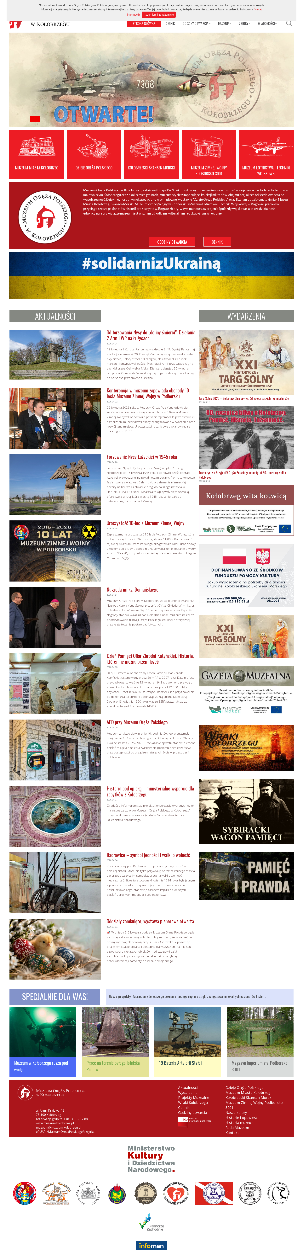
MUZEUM (224, 23)
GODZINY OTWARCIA (196, 23)
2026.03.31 (112, 927)
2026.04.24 (112, 344)
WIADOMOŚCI (267, 23)
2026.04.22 (112, 402)
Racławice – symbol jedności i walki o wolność (148, 854)
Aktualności (188, 1087)
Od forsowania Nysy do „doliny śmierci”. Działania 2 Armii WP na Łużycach (151, 335)
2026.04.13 (112, 667)
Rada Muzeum (237, 1127)
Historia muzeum (240, 1122)
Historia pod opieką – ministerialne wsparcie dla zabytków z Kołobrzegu (150, 791)
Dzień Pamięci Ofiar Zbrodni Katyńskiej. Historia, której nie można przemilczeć (150, 658)
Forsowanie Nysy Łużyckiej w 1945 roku (142, 456)
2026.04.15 (112, 528)
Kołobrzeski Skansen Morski (249, 1097)
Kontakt (232, 1132)
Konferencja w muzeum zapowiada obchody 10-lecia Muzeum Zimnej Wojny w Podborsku (149, 393)
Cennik (184, 1107)
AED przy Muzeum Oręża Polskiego (137, 722)
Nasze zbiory (236, 1112)
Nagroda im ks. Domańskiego (132, 589)
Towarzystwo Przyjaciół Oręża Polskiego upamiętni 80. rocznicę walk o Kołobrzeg (243, 475)
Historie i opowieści (242, 1117)
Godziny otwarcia (192, 1112)
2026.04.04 (112, 860)
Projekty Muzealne (193, 1097)
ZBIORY (244, 23)
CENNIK (170, 23)
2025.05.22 (204, 402)
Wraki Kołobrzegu (193, 1102)
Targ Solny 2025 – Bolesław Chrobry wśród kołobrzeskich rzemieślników (244, 398)
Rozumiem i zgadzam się (159, 14)
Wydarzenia (187, 1092)
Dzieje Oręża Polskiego (245, 1087)
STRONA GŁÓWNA (144, 23)
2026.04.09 (112, 727)
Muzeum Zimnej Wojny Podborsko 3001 (254, 1105)
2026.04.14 (112, 595)
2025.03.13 (204, 481)
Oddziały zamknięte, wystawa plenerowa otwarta (150, 921)
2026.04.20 (112, 462)
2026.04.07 (112, 800)
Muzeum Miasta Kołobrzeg (248, 1092)
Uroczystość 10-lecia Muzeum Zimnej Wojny (145, 522)
